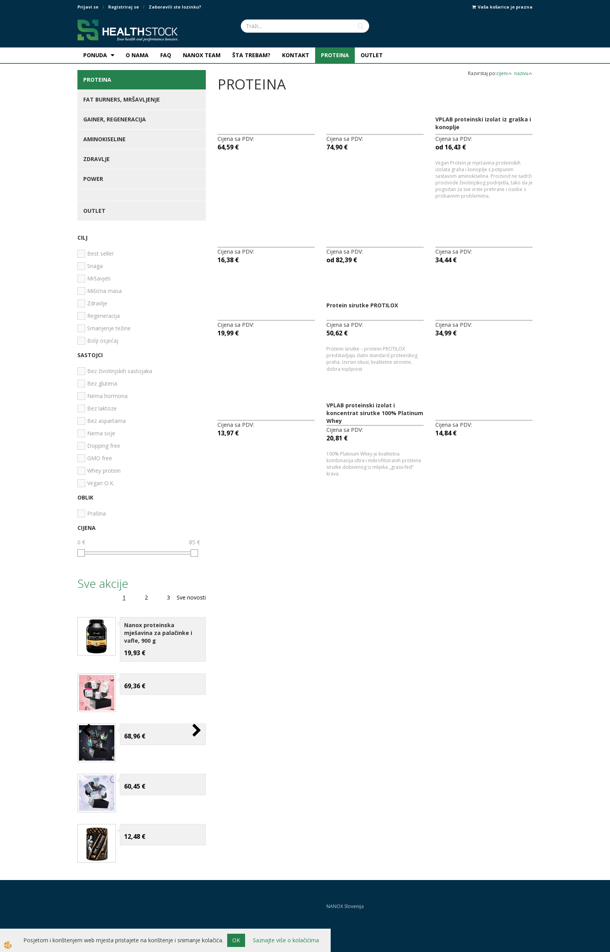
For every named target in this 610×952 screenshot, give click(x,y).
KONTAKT (295, 55)
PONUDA (95, 55)
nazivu (523, 73)
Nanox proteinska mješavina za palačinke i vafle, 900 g (158, 632)
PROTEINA (335, 55)
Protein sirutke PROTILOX (362, 305)
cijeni (504, 73)
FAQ (165, 55)
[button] (196, 731)
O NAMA (137, 55)
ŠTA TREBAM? (251, 55)
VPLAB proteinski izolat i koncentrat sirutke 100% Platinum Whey (374, 412)
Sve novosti (191, 597)
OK (236, 940)
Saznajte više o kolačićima (286, 940)
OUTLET (372, 55)
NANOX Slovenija (345, 906)
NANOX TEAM (202, 55)
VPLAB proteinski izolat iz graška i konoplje (483, 123)
